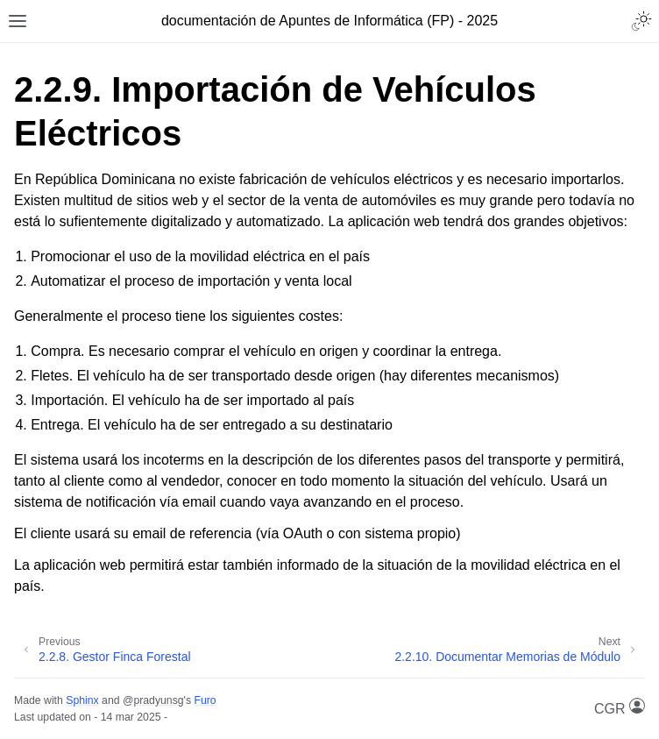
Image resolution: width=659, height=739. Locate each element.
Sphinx (82, 700)
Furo (205, 700)
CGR (619, 707)
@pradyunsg (153, 700)
